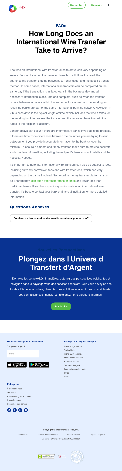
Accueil (67, 377)
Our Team (11, 392)
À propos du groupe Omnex (19, 396)
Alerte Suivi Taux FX (72, 354)
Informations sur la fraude (75, 369)
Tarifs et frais (69, 350)
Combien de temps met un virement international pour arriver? (51, 218)
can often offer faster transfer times (53, 181)
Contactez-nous (14, 400)
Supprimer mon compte (17, 404)
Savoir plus (61, 306)
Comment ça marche (73, 346)
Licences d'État (22, 434)
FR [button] (109, 4)
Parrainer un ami (71, 361)
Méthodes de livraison (73, 357)
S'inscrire (96, 5)
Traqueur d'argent (72, 365)
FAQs (61, 25)
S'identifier (76, 5)
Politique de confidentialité (48, 434)
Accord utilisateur (73, 434)
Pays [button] (11, 354)
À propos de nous (14, 389)
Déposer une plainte (97, 434)
